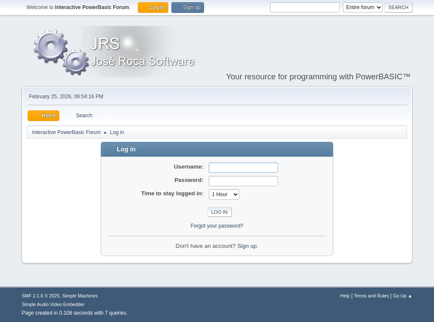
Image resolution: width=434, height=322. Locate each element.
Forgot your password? (217, 226)
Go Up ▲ (402, 295)
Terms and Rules (371, 295)
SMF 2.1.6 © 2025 (40, 295)
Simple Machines (80, 295)
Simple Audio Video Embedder (53, 304)
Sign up (247, 246)
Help (345, 295)
